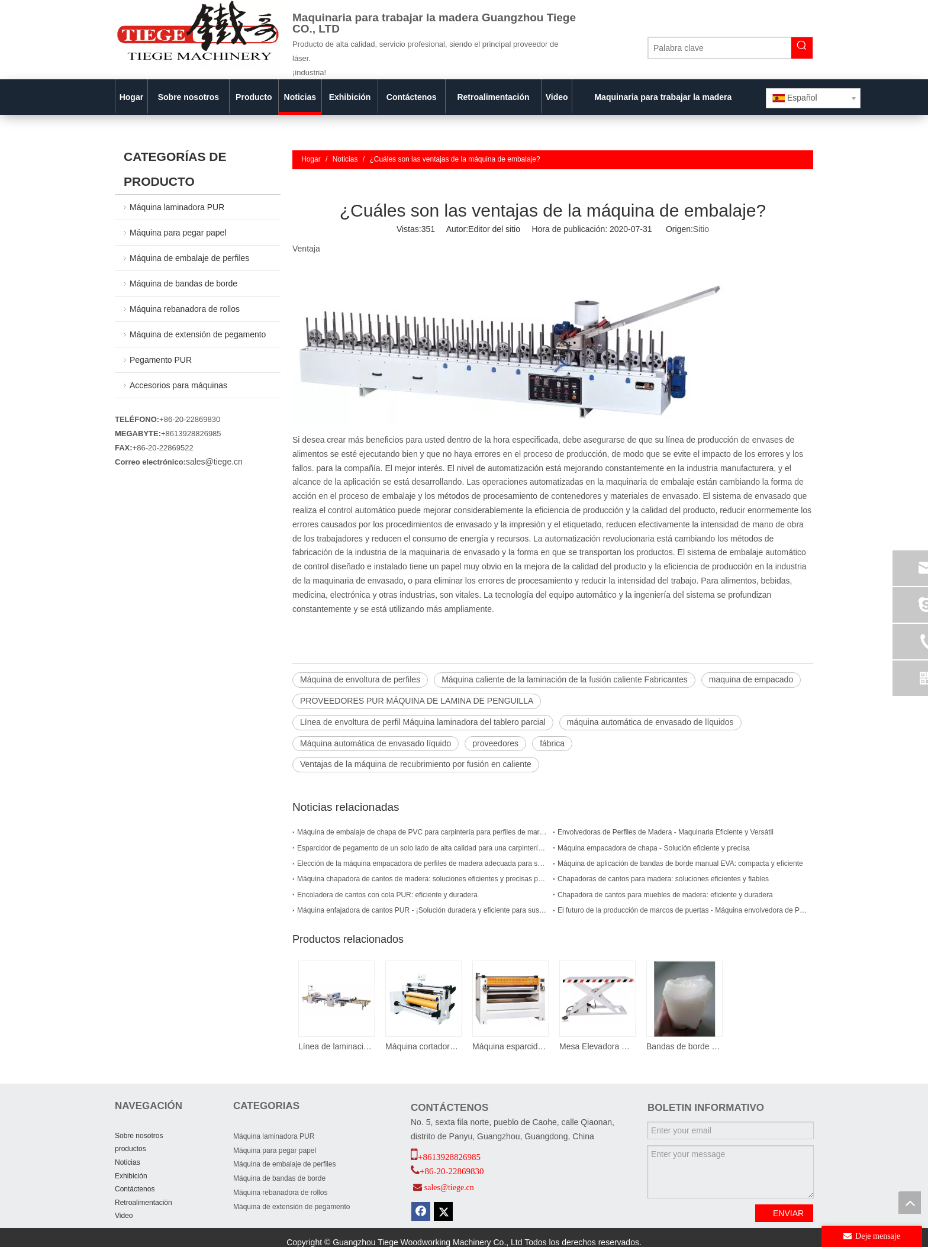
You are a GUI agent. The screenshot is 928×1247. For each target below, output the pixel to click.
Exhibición (131, 1176)
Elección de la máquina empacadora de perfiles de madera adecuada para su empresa (422, 863)
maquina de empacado (751, 679)
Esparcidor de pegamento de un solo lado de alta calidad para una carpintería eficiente (422, 848)
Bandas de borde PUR (683, 1046)
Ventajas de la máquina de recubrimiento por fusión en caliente (415, 764)
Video (124, 1215)
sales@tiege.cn (214, 461)
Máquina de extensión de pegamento (198, 334)
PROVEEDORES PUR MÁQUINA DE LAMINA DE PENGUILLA (416, 700)
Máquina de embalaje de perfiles (189, 258)
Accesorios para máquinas (178, 385)
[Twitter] (443, 1211)
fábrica (552, 743)
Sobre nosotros (139, 1136)
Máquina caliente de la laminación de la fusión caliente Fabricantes (565, 679)
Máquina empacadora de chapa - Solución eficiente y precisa (654, 848)
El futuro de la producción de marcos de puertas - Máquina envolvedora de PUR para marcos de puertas (683, 910)
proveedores (495, 743)
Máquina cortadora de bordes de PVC (422, 1046)
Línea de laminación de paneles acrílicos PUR (335, 1046)
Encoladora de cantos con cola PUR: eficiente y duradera (387, 895)
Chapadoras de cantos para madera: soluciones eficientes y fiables (663, 879)
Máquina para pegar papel (178, 232)
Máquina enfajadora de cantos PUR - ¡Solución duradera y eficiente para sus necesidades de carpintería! (422, 910)
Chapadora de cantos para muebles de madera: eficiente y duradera (665, 895)
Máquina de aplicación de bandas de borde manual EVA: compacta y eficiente (680, 863)
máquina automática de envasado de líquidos (650, 722)
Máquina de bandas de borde (183, 283)
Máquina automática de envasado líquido (375, 743)
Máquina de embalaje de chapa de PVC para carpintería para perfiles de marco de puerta (422, 832)
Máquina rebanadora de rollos (185, 309)
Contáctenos (134, 1189)
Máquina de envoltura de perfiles (360, 679)
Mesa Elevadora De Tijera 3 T (596, 1046)
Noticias (127, 1162)
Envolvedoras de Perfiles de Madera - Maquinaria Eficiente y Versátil (666, 832)
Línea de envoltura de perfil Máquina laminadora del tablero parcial (423, 722)
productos (130, 1149)
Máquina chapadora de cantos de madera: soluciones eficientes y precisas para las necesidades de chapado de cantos (422, 879)
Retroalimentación (143, 1202)
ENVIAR (788, 1213)
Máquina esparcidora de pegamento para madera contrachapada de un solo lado (509, 1046)
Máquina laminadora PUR (177, 207)
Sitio (701, 229)
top (909, 1202)
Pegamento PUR (161, 360)
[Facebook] (420, 1211)
